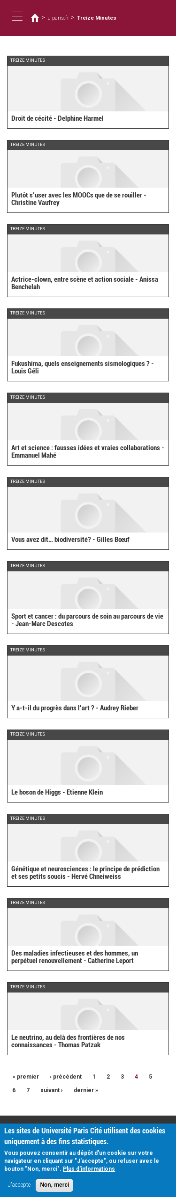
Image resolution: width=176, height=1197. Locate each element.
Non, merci (54, 1189)
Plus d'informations (89, 1173)
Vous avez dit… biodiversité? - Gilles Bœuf (70, 539)
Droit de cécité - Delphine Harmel (57, 118)
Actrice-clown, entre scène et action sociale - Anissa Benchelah (84, 283)
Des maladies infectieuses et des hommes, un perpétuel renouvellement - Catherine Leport (74, 957)
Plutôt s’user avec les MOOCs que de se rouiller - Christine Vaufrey (78, 199)
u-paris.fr (58, 18)
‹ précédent (66, 1076)
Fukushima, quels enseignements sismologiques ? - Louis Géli (82, 367)
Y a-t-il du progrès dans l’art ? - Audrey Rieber (74, 708)
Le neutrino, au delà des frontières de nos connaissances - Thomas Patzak (68, 1041)
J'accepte (19, 1189)
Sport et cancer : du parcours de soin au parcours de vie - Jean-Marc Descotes (87, 620)
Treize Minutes (96, 18)
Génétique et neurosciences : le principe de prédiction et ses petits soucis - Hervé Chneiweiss (85, 873)
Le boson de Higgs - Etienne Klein (57, 792)
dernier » (86, 1090)
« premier (26, 1076)
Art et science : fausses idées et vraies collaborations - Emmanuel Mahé (87, 452)
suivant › (51, 1090)
